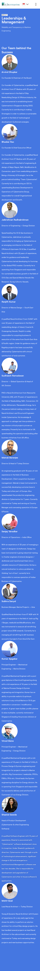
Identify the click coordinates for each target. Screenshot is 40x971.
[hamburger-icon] (35, 4)
